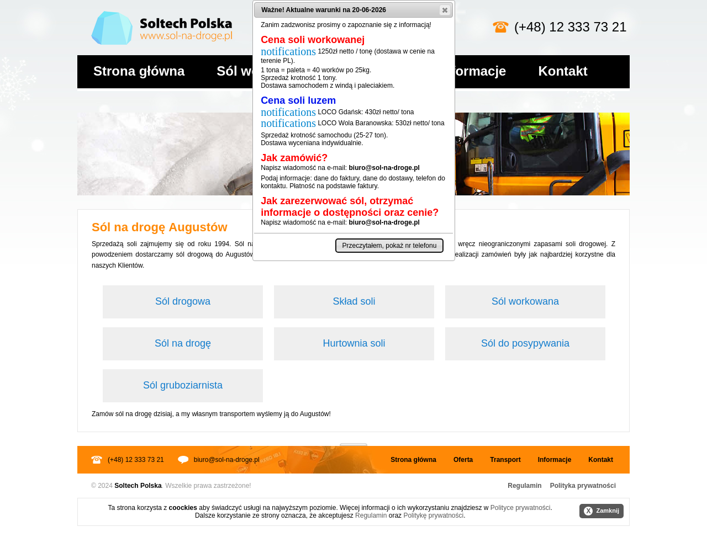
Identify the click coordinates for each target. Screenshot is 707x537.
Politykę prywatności (433, 515)
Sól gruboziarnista (183, 385)
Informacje (472, 70)
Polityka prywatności (583, 486)
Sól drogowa (182, 301)
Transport (505, 460)
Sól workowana (525, 301)
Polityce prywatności (520, 508)
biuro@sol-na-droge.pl (227, 460)
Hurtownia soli (354, 343)
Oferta (463, 460)
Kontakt (562, 70)
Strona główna (138, 70)
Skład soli (354, 301)
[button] (445, 9)
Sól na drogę (183, 343)
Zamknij (601, 511)
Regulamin (524, 486)
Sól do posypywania (525, 343)
